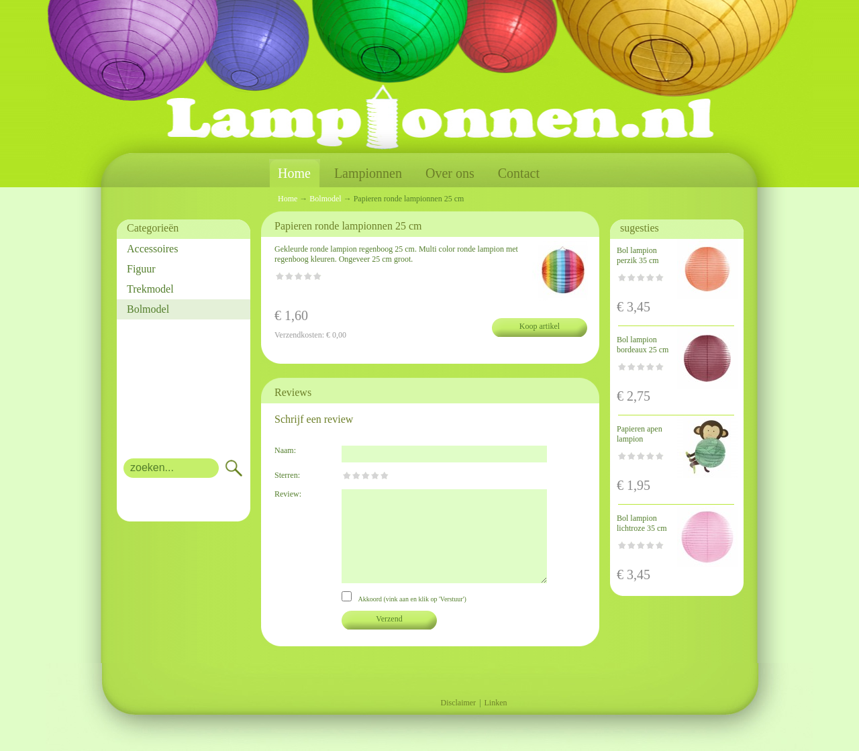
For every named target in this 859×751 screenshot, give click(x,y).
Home (294, 173)
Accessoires (152, 248)
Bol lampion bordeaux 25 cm (642, 344)
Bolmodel (148, 309)
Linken (496, 702)
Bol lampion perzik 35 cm (638, 255)
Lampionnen (368, 173)
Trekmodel (150, 289)
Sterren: (287, 475)
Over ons (449, 173)
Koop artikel (539, 326)
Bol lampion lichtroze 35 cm (642, 523)
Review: (287, 494)
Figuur (141, 268)
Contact (519, 173)
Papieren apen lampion (639, 434)
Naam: (285, 450)
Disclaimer (458, 702)
